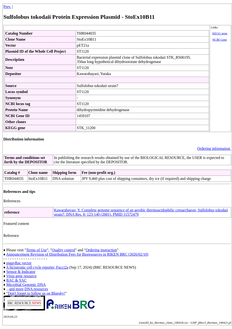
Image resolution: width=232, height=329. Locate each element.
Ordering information (214, 148)
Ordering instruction (101, 250)
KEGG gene (219, 33)
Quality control (63, 250)
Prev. (7, 7)
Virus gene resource (21, 276)
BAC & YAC (16, 280)
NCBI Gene (219, 39)
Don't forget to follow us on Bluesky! (36, 293)
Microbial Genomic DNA (26, 285)
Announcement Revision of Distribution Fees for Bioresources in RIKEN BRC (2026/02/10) (77, 254)
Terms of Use (36, 250)
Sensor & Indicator (20, 272)
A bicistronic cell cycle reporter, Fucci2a (37, 267)
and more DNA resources (28, 289)
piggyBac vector (18, 263)
